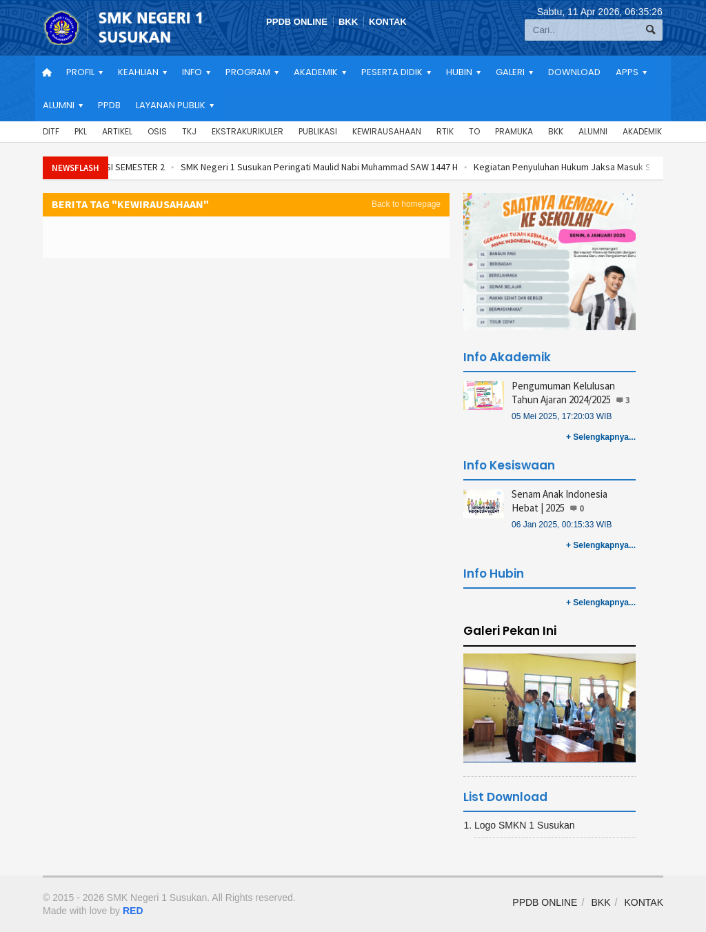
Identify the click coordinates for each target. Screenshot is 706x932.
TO (474, 131)
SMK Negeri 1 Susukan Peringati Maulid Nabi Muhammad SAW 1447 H (344, 167)
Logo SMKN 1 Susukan (524, 825)
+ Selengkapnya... (601, 437)
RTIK (445, 131)
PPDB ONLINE (296, 22)
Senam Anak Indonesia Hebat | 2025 (559, 500)
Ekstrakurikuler (247, 131)
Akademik (642, 131)
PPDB (109, 105)
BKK (348, 22)
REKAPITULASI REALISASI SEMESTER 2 (114, 167)
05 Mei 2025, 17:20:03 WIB (562, 416)
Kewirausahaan (386, 131)
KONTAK (388, 22)
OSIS (157, 131)
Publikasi (318, 131)
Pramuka (514, 131)
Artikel (117, 131)
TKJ (189, 131)
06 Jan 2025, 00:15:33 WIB (562, 524)
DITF (51, 131)
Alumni (592, 131)
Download (574, 72)
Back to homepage (406, 204)
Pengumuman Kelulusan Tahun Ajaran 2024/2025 (563, 392)
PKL (80, 131)
